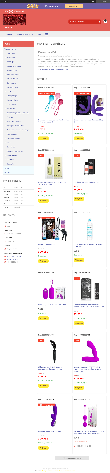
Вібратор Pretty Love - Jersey (49, 431)
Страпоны (10, 91)
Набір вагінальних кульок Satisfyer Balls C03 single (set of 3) (53, 121)
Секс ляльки (11, 83)
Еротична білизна (13, 138)
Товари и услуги (10, 49)
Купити (44, 138)
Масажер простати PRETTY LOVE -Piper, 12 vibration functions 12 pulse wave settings (87, 369)
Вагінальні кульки (13, 74)
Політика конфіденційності (67, 471)
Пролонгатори (12, 134)
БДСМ (9, 143)
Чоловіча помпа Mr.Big (47, 244)
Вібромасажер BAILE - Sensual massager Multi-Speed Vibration (50, 368)
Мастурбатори (12, 96)
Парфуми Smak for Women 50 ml (86, 182)
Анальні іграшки (12, 79)
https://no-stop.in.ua (14, 256)
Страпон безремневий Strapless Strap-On (89, 121)
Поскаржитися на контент (50, 471)
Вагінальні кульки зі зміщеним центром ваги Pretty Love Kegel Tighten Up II (89, 432)
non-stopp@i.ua (12, 259)
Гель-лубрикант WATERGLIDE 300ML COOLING (88, 245)
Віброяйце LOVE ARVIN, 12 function (52, 305)
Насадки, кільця (12, 100)
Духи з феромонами (14, 121)
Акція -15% (11, 57)
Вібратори (10, 62)
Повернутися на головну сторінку (54, 69)
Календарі (10, 160)
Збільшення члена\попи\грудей (18, 130)
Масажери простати (14, 66)
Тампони (10, 117)
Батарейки (10, 164)
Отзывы (7, 172)
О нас (39, 34)
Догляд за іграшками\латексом (18, 113)
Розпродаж (11, 53)
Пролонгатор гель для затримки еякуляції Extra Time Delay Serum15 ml (89, 306)
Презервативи (12, 155)
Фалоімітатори (12, 70)
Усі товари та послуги (71, 458)
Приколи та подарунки (15, 151)
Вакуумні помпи (12, 87)
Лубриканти (11, 108)
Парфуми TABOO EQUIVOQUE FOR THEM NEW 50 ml (52, 183)
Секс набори (11, 104)
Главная (9, 34)
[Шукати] (99, 21)
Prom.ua (65, 469)
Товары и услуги (23, 34)
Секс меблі (11, 147)
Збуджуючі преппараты (15, 126)
